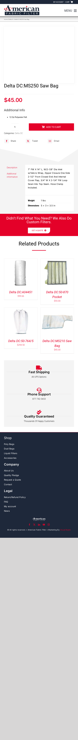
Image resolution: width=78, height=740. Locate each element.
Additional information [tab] (12, 175)
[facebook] (29, 525)
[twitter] (34, 525)
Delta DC (10, 19)
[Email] (53, 141)
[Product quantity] (15, 127)
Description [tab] (12, 167)
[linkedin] (39, 525)
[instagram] (49, 525)
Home (6, 19)
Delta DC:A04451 (21, 292)
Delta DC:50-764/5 (20, 341)
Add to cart (51, 127)
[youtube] (44, 525)
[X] (31, 141)
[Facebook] (10, 141)
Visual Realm (65, 530)
